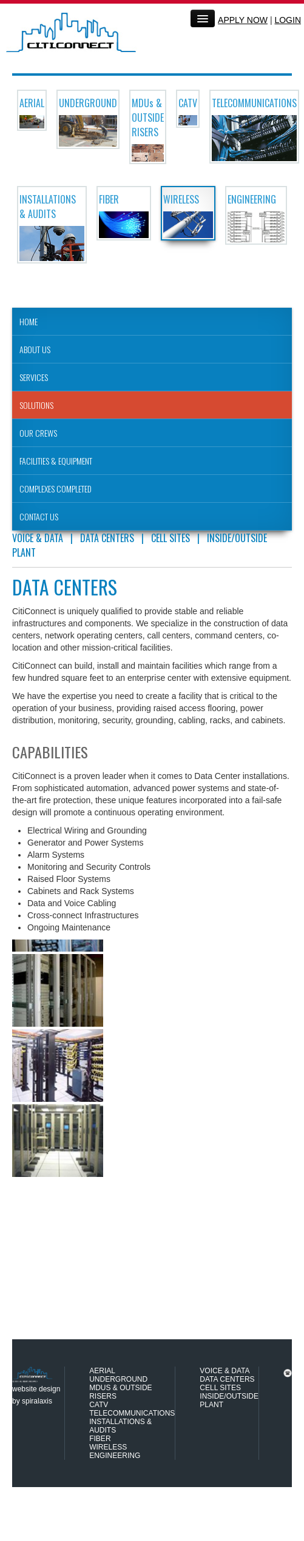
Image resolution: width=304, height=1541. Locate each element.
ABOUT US (34, 349)
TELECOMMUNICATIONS (132, 1413)
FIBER (99, 1438)
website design (36, 1389)
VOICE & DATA (37, 538)
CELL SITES (170, 538)
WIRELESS (108, 1447)
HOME (28, 321)
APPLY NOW (243, 20)
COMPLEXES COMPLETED (55, 488)
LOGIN (287, 20)
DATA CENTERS (107, 538)
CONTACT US (38, 516)
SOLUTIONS (36, 405)
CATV (98, 1404)
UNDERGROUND (118, 1379)
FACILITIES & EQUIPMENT (55, 460)
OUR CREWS (38, 432)
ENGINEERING (114, 1455)
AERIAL (102, 1371)
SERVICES (33, 377)
